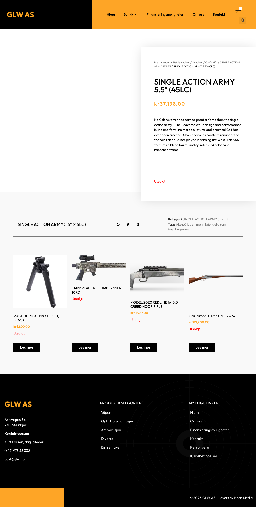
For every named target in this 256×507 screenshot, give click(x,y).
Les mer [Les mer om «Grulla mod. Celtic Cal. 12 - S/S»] (202, 347)
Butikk (131, 14)
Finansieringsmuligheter (165, 14)
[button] (242, 20)
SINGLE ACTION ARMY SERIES (205, 219)
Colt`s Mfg (211, 62)
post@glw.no (14, 459)
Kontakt (219, 14)
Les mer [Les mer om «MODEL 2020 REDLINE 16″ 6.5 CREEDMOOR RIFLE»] (143, 347)
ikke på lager (185, 224)
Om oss (198, 14)
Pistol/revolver (181, 62)
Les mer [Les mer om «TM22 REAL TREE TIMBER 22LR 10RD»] (85, 347)
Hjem (111, 14)
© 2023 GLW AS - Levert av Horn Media (221, 497)
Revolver (197, 62)
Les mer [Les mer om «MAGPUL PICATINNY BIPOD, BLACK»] (26, 347)
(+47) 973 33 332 (17, 450)
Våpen (166, 62)
